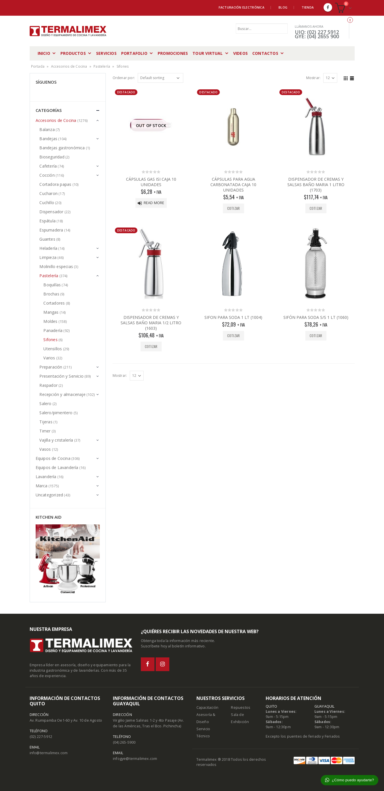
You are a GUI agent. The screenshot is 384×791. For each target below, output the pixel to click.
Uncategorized (49, 495)
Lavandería (46, 476)
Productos (73, 53)
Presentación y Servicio (61, 376)
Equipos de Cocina (53, 458)
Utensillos (52, 348)
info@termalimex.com (49, 752)
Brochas (51, 294)
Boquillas (52, 284)
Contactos (265, 53)
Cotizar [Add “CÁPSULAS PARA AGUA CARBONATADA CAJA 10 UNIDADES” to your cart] (233, 208)
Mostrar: (313, 77)
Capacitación (207, 707)
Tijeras (45, 421)
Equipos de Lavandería (57, 467)
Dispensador (51, 211)
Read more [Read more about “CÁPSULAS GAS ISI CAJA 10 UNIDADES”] (154, 202)
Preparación (50, 367)
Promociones (173, 53)
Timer (44, 431)
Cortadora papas (55, 184)
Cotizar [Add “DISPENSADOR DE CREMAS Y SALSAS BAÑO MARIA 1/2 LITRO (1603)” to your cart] (151, 346)
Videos (240, 53)
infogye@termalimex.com (135, 758)
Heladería (48, 248)
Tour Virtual (207, 53)
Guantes (47, 239)
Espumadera (51, 230)
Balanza (46, 129)
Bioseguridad (51, 157)
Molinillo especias (56, 266)
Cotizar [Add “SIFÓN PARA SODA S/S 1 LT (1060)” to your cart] (316, 335)
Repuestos (240, 707)
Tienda (308, 7)
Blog (283, 7)
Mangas (50, 312)
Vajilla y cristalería (56, 440)
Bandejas (48, 138)
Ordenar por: (124, 77)
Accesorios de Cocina (69, 66)
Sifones (50, 339)
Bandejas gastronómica (62, 147)
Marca (42, 485)
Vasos (45, 449)
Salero (45, 403)
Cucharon (48, 193)
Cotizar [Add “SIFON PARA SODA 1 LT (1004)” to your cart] (233, 335)
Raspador (48, 385)
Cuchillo (46, 202)
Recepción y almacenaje (62, 394)
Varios (49, 358)
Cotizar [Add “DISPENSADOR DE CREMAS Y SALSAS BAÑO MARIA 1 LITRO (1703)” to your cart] (316, 208)
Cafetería (48, 166)
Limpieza (47, 257)
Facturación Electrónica (241, 7)
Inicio (44, 53)
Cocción (46, 175)
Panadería (52, 330)
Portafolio (134, 53)
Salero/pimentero (55, 412)
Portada (37, 66)
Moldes (50, 321)
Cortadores (54, 303)
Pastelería (102, 66)
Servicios (106, 53)
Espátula (47, 221)
